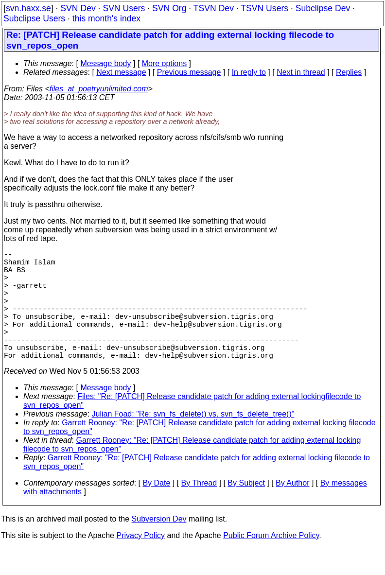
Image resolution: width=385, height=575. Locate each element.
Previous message (189, 72)
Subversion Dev (159, 546)
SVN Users (124, 8)
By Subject (246, 510)
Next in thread (301, 72)
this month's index (106, 18)
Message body (105, 63)
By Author (292, 510)
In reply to (249, 72)
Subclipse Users (34, 18)
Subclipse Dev (323, 8)
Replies (349, 72)
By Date (156, 510)
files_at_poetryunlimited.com (99, 89)
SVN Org (169, 8)
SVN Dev (77, 8)
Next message (121, 72)
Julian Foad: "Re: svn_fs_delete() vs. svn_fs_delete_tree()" (193, 441)
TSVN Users (264, 8)
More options (164, 63)
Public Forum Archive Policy (271, 562)
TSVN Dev (213, 8)
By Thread (199, 510)
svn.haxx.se (28, 8)
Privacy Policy (140, 562)
